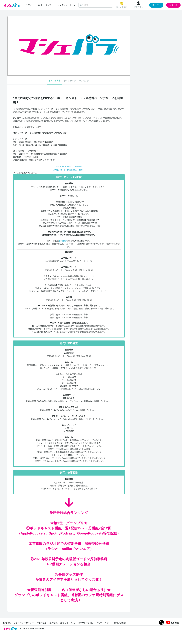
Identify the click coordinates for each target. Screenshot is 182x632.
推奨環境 (53, 623)
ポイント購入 (122, 4)
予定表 (49, 5)
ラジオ (29, 5)
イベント (39, 5)
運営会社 (64, 623)
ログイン (156, 5)
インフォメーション (67, 5)
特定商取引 (42, 623)
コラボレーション (86, 623)
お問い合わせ (120, 623)
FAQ (73, 623)
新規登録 (173, 5)
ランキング (84, 81)
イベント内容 (54, 81)
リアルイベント (104, 623)
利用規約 (63, 241)
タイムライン (70, 81)
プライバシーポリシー (24, 623)
